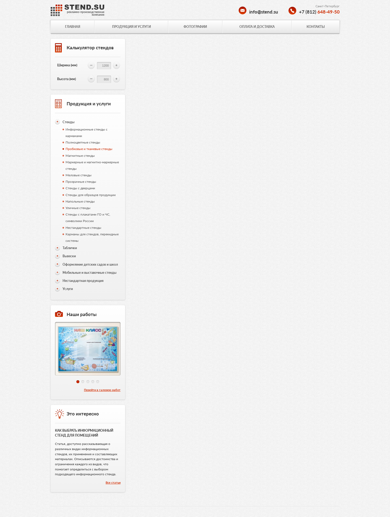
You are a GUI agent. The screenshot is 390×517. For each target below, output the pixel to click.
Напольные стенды (80, 201)
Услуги (68, 289)
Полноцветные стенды (83, 142)
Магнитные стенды (80, 156)
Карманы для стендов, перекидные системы (92, 237)
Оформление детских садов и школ (90, 264)
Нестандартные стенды (83, 228)
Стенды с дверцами (80, 188)
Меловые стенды (79, 175)
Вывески (69, 256)
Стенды (68, 122)
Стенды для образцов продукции (91, 195)
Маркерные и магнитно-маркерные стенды (92, 165)
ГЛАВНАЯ (72, 27)
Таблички (70, 248)
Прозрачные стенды (81, 182)
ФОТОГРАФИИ (195, 27)
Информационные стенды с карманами (87, 132)
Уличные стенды (78, 208)
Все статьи (113, 482)
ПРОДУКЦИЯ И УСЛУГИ (131, 27)
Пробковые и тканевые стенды (89, 149)
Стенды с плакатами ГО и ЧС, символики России (88, 217)
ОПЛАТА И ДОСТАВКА (257, 27)
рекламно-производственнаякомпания (85, 13)
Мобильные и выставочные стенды (89, 273)
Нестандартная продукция (83, 281)
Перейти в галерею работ (102, 390)
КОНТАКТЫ (316, 27)
